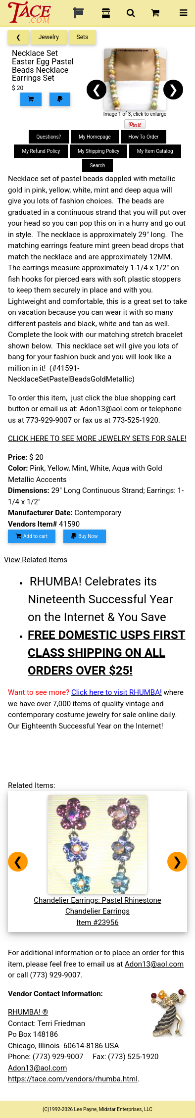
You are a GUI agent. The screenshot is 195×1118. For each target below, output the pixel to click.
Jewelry (49, 37)
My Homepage (95, 137)
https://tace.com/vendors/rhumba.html (73, 1078)
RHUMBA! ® (28, 1012)
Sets (83, 37)
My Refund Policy (41, 151)
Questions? (49, 137)
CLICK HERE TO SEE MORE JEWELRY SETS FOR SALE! (97, 438)
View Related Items (35, 559)
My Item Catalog (155, 151)
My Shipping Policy (98, 151)
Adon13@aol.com (109, 408)
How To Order (144, 137)
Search (97, 165)
